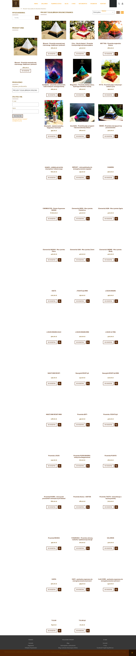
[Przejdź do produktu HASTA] (54, 277)
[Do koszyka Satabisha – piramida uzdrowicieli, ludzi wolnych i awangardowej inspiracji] (51, 95)
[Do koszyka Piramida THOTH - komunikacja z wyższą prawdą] (108, 507)
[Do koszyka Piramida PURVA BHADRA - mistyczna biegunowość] (80, 466)
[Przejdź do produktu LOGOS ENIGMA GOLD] (54, 318)
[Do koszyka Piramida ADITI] (80, 424)
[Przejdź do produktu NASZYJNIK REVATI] (54, 359)
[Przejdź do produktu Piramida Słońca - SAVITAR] (82, 483)
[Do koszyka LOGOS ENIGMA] (108, 301)
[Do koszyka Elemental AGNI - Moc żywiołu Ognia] (108, 218)
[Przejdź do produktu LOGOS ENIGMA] (110, 277)
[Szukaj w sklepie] (24, 18)
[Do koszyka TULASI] (51, 630)
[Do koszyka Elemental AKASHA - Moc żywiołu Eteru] (51, 260)
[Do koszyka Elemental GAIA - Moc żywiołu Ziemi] (80, 260)
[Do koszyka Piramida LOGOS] (51, 466)
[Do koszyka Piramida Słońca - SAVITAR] (80, 507)
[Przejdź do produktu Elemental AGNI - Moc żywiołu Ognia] (110, 195)
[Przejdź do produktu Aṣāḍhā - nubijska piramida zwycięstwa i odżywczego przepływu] (54, 153)
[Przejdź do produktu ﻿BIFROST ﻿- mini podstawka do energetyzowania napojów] (82, 153)
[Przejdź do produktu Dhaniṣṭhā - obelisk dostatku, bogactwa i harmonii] (54, 112)
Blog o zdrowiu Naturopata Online (68, 648)
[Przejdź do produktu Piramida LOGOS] (54, 442)
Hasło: (14, 108)
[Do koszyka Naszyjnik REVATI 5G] (80, 383)
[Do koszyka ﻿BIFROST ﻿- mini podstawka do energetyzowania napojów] (80, 177)
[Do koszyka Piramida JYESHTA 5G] (108, 424)
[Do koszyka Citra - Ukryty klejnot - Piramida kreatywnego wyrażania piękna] (80, 54)
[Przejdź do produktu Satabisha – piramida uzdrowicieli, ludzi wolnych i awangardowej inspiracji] (54, 71)
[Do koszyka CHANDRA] (108, 177)
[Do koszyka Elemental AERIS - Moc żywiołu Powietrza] (80, 218)
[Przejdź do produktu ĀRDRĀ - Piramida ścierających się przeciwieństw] (110, 112)
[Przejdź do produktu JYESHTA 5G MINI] (82, 277)
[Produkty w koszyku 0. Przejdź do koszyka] (113, 3)
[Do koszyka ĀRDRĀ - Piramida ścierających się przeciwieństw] (108, 136)
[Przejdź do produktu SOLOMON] (110, 524)
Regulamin (31, 645)
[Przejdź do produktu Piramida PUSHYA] (110, 442)
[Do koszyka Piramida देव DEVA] (51, 548)
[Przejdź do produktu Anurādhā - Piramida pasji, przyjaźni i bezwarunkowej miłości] (82, 112)
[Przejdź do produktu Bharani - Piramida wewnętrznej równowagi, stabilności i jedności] (25, 49)
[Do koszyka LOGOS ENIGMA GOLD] (51, 342)
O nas (105, 645)
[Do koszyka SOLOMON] (108, 548)
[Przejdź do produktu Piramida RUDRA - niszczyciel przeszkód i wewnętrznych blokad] (54, 483)
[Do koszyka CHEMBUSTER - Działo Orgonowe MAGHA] (51, 218)
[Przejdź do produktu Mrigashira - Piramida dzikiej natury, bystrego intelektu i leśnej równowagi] (82, 71)
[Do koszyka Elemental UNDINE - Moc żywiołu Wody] (108, 260)
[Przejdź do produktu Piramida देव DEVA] (54, 524)
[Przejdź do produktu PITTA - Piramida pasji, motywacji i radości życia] (110, 71)
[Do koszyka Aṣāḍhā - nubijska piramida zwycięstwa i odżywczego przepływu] (51, 177)
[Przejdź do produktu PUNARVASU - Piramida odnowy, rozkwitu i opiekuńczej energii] (82, 524)
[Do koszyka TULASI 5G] (80, 630)
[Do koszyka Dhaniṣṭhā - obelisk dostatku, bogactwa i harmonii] (51, 136)
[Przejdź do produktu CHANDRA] (110, 153)
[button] (59, 54)
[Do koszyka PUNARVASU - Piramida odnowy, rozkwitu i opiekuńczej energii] (80, 548)
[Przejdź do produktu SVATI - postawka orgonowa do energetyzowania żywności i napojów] (82, 565)
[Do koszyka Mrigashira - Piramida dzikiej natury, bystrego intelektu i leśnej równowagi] (80, 95)
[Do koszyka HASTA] (51, 301)
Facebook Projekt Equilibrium (105, 648)
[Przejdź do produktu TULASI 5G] (82, 607)
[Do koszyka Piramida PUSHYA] (108, 466)
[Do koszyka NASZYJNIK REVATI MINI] (51, 424)
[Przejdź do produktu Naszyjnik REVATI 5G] (82, 359)
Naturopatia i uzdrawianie (68, 645)
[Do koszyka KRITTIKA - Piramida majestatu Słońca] (108, 54)
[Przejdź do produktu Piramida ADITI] (82, 401)
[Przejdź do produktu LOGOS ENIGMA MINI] (82, 318)
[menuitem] (36, 3)
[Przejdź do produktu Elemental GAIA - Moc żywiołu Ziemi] (82, 236)
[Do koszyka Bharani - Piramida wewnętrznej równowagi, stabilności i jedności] (25, 71)
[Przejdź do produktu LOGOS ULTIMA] (110, 318)
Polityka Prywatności (31, 648)
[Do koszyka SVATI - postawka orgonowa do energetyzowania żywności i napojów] (80, 589)
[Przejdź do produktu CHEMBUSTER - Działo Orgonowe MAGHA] (54, 195)
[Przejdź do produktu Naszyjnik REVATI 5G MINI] (110, 359)
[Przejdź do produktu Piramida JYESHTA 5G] (110, 401)
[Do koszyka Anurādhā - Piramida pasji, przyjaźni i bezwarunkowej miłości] (80, 136)
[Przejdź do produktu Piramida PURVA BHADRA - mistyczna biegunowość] (82, 442)
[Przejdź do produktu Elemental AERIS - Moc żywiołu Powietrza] (82, 195)
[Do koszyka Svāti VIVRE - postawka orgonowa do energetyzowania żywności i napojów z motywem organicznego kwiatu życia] (108, 589)
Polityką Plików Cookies (59, 652)
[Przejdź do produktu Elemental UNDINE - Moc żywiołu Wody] (110, 236)
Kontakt (31, 643)
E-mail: (14, 101)
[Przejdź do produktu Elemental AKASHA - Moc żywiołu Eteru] (54, 236)
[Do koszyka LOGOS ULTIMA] (108, 342)
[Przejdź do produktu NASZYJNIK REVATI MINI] (54, 401)
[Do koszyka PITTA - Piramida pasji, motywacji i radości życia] (108, 95)
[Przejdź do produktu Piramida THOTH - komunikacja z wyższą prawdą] (110, 483)
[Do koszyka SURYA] (51, 589)
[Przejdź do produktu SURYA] (54, 565)
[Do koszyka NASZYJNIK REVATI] (51, 383)
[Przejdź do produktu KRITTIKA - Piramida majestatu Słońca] (110, 30)
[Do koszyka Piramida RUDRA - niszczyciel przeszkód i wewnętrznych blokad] (51, 507)
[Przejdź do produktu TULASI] (54, 607)
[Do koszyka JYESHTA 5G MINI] (80, 301)
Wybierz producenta (19, 86)
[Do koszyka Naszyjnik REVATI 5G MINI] (108, 383)
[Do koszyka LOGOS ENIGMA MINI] (80, 342)
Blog (68, 643)
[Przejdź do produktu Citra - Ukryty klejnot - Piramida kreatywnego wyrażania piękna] (82, 30)
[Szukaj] (37, 18)
